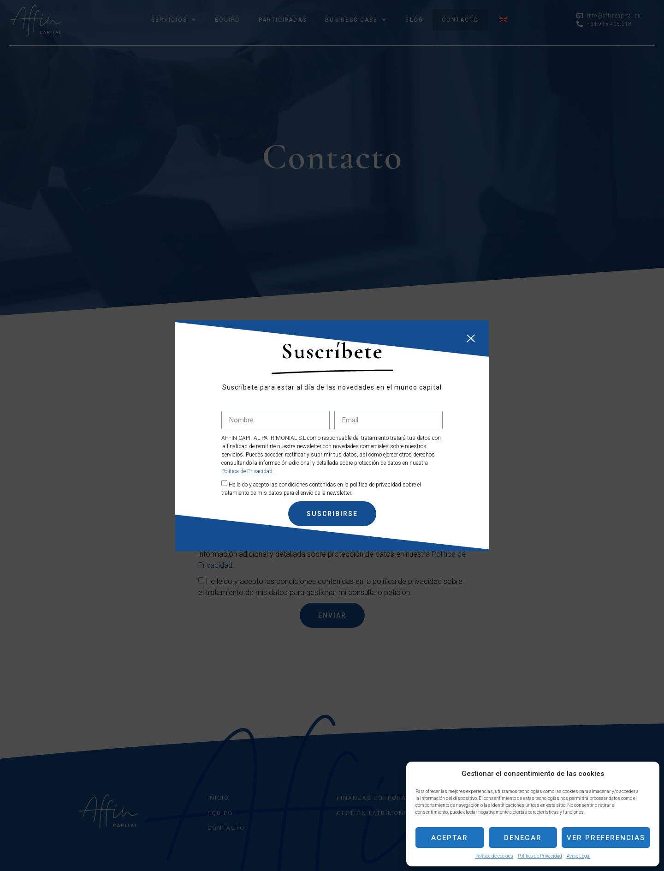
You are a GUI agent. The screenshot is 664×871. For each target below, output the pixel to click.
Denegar (523, 838)
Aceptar (449, 838)
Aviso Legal (579, 856)
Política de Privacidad (540, 856)
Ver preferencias (606, 838)
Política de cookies (494, 856)
